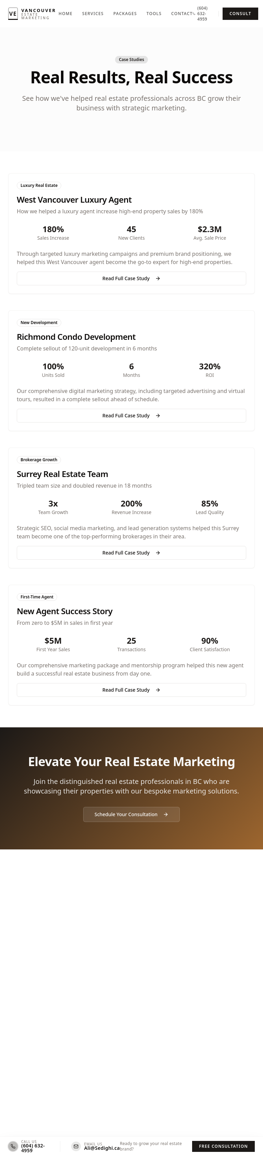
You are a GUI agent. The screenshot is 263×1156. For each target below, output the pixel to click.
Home (66, 13)
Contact (181, 13)
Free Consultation (223, 1146)
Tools (154, 13)
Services (93, 13)
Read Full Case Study (131, 278)
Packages (125, 13)
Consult (240, 13)
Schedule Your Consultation (131, 814)
